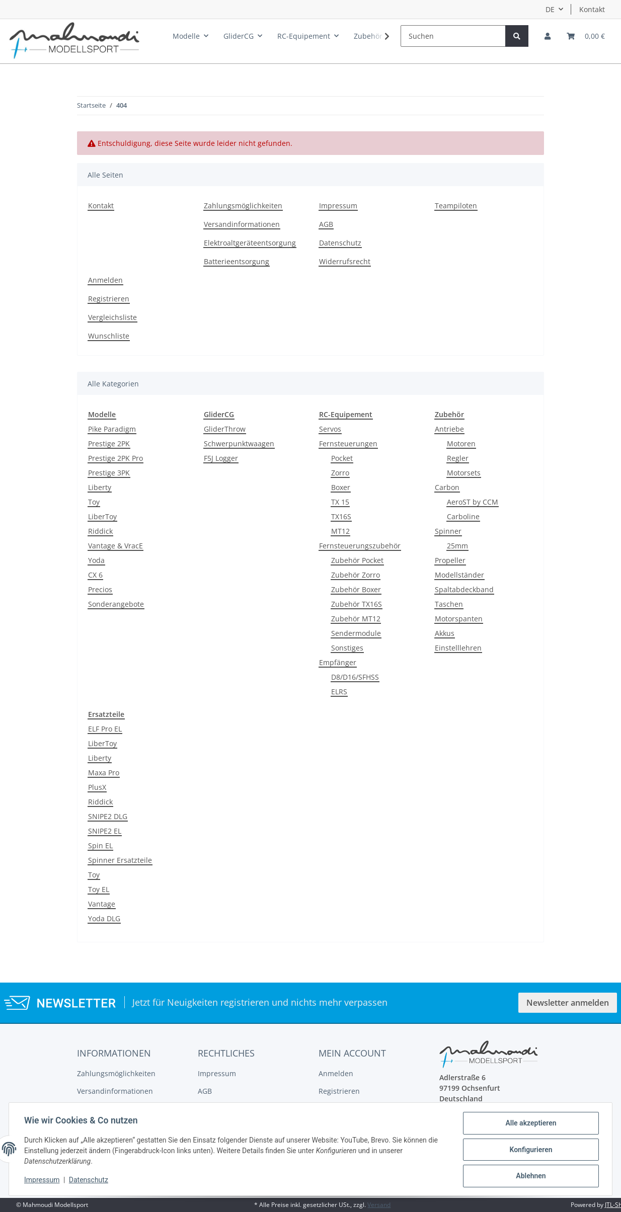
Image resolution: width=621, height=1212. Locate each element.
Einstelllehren (458, 648)
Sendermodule (356, 633)
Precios (100, 589)
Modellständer (459, 575)
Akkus (444, 633)
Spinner (448, 531)
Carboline (463, 516)
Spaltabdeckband (464, 589)
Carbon (447, 487)
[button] (547, 36)
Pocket (342, 458)
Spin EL (100, 845)
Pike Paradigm (112, 429)
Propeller (450, 560)
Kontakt (592, 9)
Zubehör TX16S (356, 604)
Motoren (461, 443)
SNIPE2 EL (104, 831)
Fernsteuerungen (348, 443)
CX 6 (95, 575)
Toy (94, 502)
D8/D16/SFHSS (355, 677)
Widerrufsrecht (344, 261)
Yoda (96, 560)
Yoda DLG (104, 918)
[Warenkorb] (586, 36)
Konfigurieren (529, 1150)
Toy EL (98, 889)
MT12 (340, 531)
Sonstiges (347, 648)
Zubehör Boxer (356, 589)
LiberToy (102, 516)
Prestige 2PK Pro (115, 458)
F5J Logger (221, 458)
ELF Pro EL (105, 729)
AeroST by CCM (472, 502)
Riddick (100, 531)
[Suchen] (453, 36)
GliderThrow (225, 429)
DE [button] (550, 9)
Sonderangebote (116, 604)
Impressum (338, 205)
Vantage (101, 904)
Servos (330, 429)
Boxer (340, 487)
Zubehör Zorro (355, 575)
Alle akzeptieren (529, 1124)
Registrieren (108, 298)
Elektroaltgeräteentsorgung (250, 243)
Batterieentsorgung (236, 261)
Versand (379, 1204)
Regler (458, 458)
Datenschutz (340, 243)
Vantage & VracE (115, 545)
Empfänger (337, 662)
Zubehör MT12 (355, 618)
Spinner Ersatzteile (120, 860)
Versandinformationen (242, 224)
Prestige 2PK (109, 443)
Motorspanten (459, 618)
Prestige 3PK (109, 472)
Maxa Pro (103, 772)
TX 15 (340, 502)
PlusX (97, 787)
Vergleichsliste (112, 317)
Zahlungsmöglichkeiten (243, 205)
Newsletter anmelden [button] (567, 1002)
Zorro (340, 472)
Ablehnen (530, 1176)
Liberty (99, 487)
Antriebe (449, 429)
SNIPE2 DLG (107, 816)
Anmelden (105, 280)
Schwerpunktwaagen (239, 443)
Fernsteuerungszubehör (360, 545)
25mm (457, 545)
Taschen (449, 604)
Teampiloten (456, 205)
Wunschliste (108, 336)
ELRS (339, 691)
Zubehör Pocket (357, 560)
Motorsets (464, 472)
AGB (326, 224)
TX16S (341, 516)
